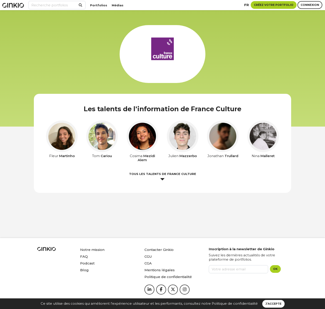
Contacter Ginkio (159, 250)
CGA (148, 263)
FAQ (84, 256)
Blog (84, 270)
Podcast (87, 263)
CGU (148, 256)
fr (246, 5)
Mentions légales (159, 270)
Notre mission (92, 250)
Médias (117, 5)
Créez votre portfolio (273, 5)
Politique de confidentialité (235, 303)
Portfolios (98, 5)
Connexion (310, 5)
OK (275, 269)
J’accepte (273, 303)
